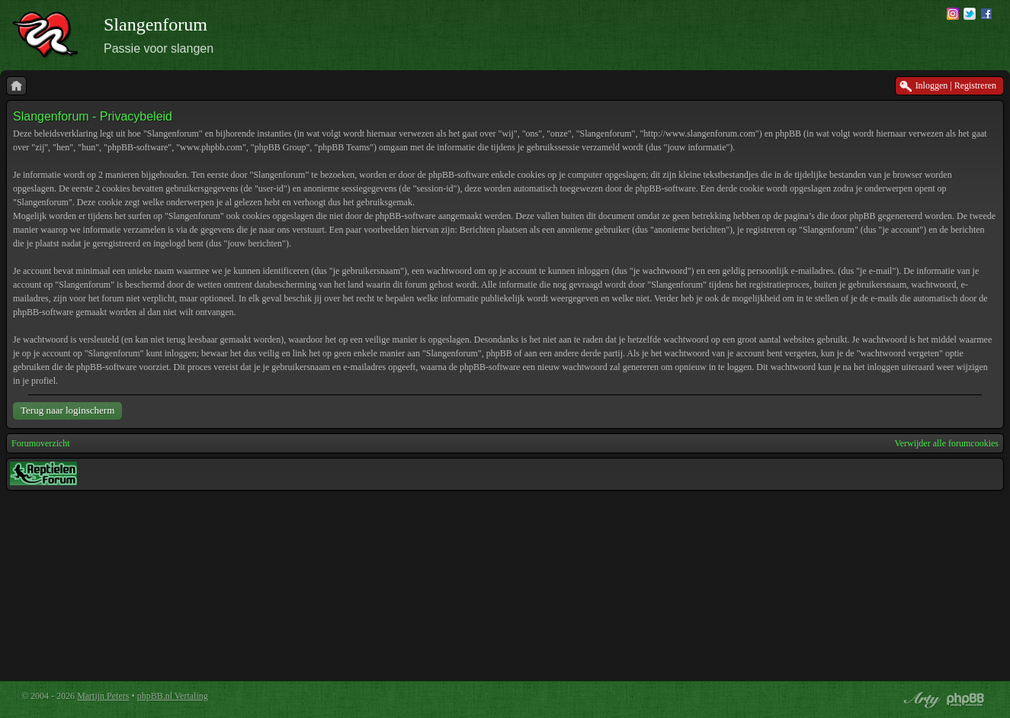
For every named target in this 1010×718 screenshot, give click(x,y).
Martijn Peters (103, 696)
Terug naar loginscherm (67, 410)
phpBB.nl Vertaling (172, 696)
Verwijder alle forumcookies (946, 443)
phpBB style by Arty (920, 699)
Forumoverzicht (40, 443)
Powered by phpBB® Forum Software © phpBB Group (966, 699)
